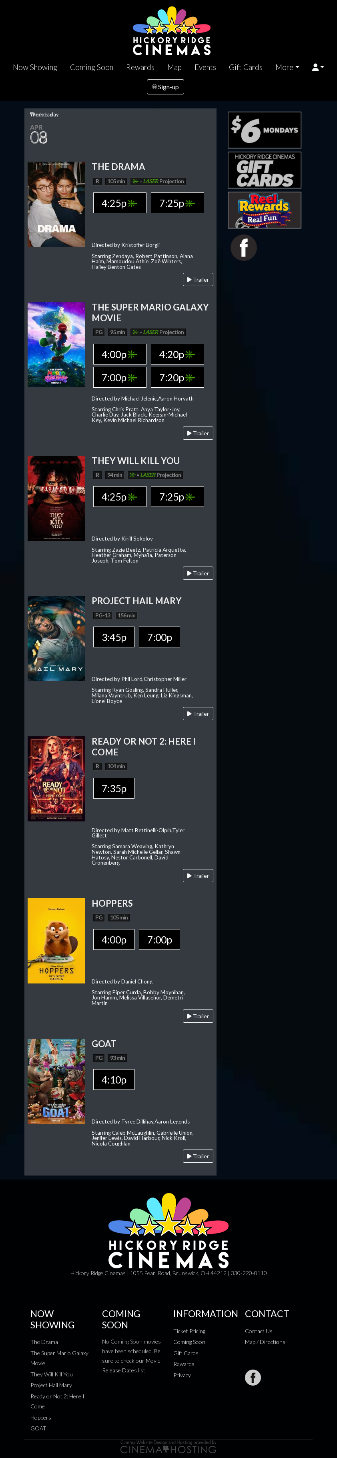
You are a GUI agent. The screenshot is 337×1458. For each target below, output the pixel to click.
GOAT (38, 1428)
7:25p (177, 203)
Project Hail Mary (51, 1385)
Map (174, 67)
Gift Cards (246, 67)
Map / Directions (265, 1341)
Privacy (182, 1375)
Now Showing (35, 67)
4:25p (119, 203)
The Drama (44, 1341)
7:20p (177, 377)
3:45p (114, 637)
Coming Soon (91, 67)
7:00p (119, 377)
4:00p (119, 354)
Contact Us (259, 1331)
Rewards (140, 67)
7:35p (114, 788)
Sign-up (165, 86)
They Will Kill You (51, 1374)
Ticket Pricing (189, 1331)
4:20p (177, 354)
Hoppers (40, 1417)
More (284, 67)
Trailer (198, 279)
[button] (318, 67)
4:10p (114, 1079)
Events (205, 67)
